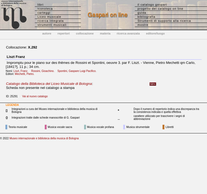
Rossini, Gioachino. (44, 71)
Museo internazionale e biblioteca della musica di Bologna (44, 138)
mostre (142, 24)
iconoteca (45, 8)
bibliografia (146, 16)
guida (141, 12)
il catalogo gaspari (152, 4)
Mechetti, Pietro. (26, 73)
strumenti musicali (52, 24)
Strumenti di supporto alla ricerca (164, 20)
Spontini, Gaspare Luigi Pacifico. (78, 71)
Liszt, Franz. (21, 71)
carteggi (43, 12)
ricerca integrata (50, 20)
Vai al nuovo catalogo (35, 96)
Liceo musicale (49, 16)
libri (40, 4)
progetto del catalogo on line (160, 8)
